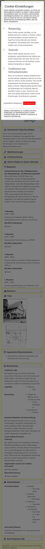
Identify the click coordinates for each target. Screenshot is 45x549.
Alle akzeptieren (29, 103)
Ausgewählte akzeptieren (13, 103)
